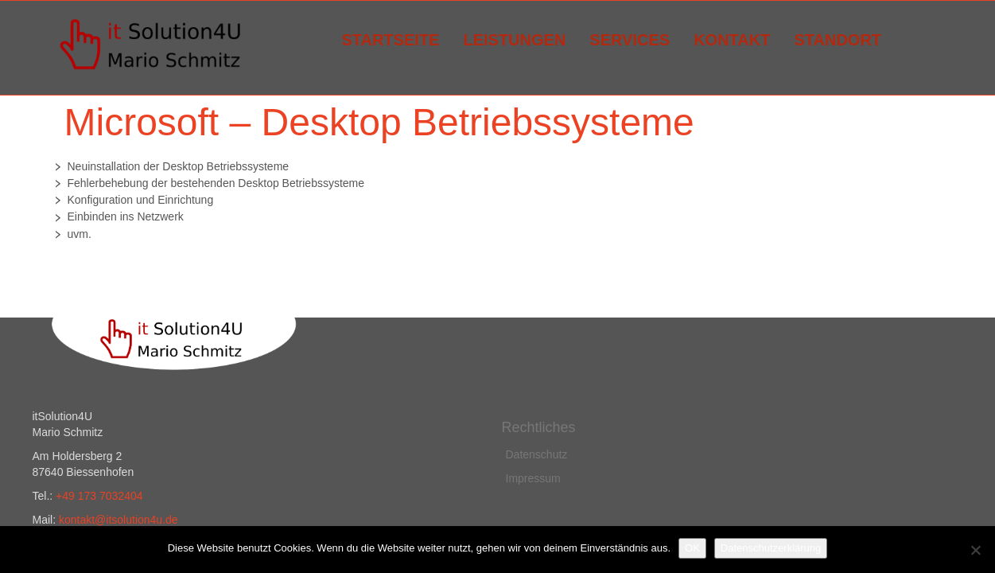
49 (69, 495)
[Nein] (975, 550)
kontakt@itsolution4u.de (118, 519)
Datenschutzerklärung (771, 548)
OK (692, 548)
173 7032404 (110, 495)
